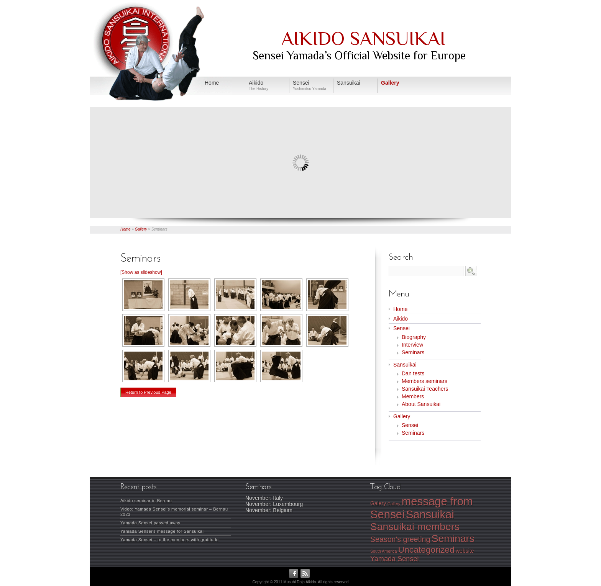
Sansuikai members (415, 526)
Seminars (413, 352)
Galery (378, 503)
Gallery (141, 229)
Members (413, 396)
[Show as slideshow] (141, 272)
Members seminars (424, 381)
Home (125, 229)
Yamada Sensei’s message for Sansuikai (162, 531)
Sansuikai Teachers (425, 389)
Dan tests (413, 373)
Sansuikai (405, 365)
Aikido (400, 319)
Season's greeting (400, 539)
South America (383, 551)
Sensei (401, 328)
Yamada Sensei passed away (150, 523)
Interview (412, 345)
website (465, 551)
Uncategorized (426, 550)
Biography (414, 337)
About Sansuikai (421, 404)
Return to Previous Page (148, 392)
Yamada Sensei (394, 559)
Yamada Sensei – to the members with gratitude (169, 539)
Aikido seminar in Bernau (146, 500)
